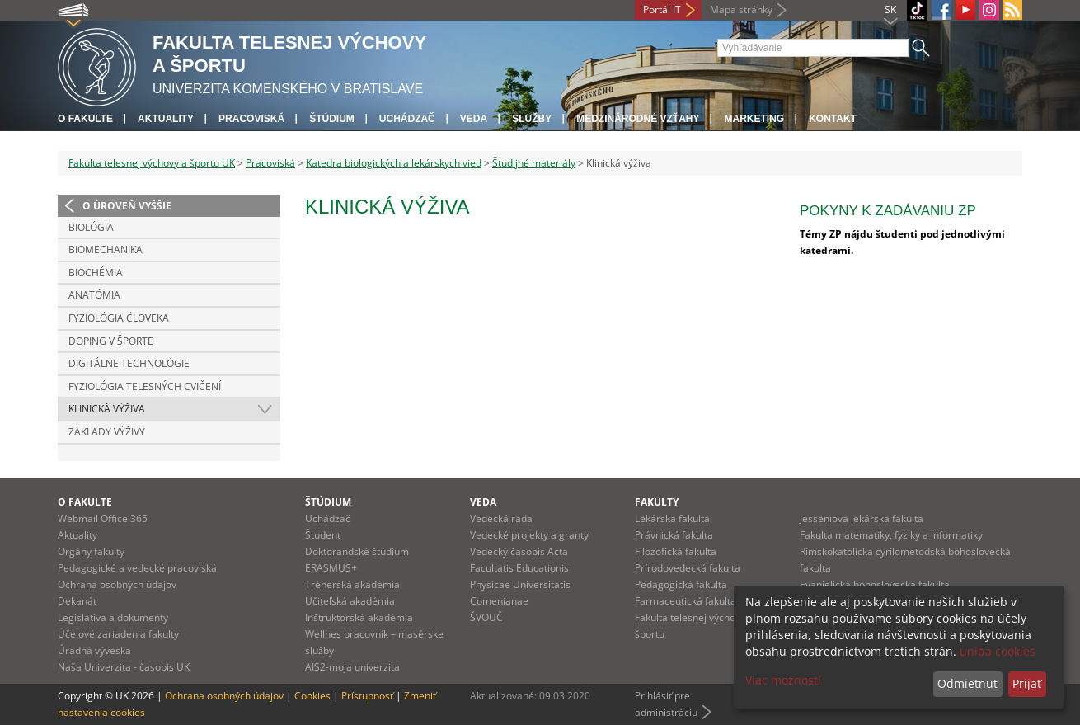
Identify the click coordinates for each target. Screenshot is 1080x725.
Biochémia (95, 273)
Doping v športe (110, 341)
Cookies (312, 696)
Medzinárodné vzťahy (637, 119)
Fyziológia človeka (118, 318)
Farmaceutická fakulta (685, 601)
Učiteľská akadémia (350, 601)
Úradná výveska (94, 650)
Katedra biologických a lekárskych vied (393, 163)
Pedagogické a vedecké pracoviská (137, 568)
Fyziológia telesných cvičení (144, 386)
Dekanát (77, 601)
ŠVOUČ (486, 617)
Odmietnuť (967, 683)
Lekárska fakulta (672, 518)
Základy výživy (106, 432)
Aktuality (166, 119)
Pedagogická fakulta (681, 584)
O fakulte (85, 119)
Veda (473, 119)
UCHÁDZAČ (407, 119)
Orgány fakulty (91, 551)
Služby (532, 119)
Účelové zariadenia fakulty (118, 634)
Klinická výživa (106, 409)
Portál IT (662, 9)
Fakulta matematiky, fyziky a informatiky (891, 535)
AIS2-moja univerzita (352, 667)
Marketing (754, 119)
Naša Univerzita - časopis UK (124, 667)
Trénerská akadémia (352, 584)
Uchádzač (327, 518)
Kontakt (833, 119)
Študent (322, 535)
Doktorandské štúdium (357, 551)
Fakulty (657, 502)
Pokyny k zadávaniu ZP (888, 211)
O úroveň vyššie (126, 206)
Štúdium (332, 119)
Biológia (91, 227)
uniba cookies (997, 651)
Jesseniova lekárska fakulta (861, 518)
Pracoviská (251, 119)
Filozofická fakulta (675, 551)
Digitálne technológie (129, 363)
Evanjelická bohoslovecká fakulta (875, 584)
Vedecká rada (501, 518)
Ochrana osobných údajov (117, 584)
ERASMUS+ (331, 568)
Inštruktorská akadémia (359, 617)
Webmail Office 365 (103, 518)
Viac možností (783, 680)
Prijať (1026, 683)
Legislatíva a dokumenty (113, 617)
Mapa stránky (741, 9)
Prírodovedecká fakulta (687, 568)
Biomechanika (105, 249)
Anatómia (94, 295)
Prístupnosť (367, 696)
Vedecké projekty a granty (529, 535)
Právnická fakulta (674, 535)
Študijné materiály (533, 163)
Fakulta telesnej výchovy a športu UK (151, 163)
